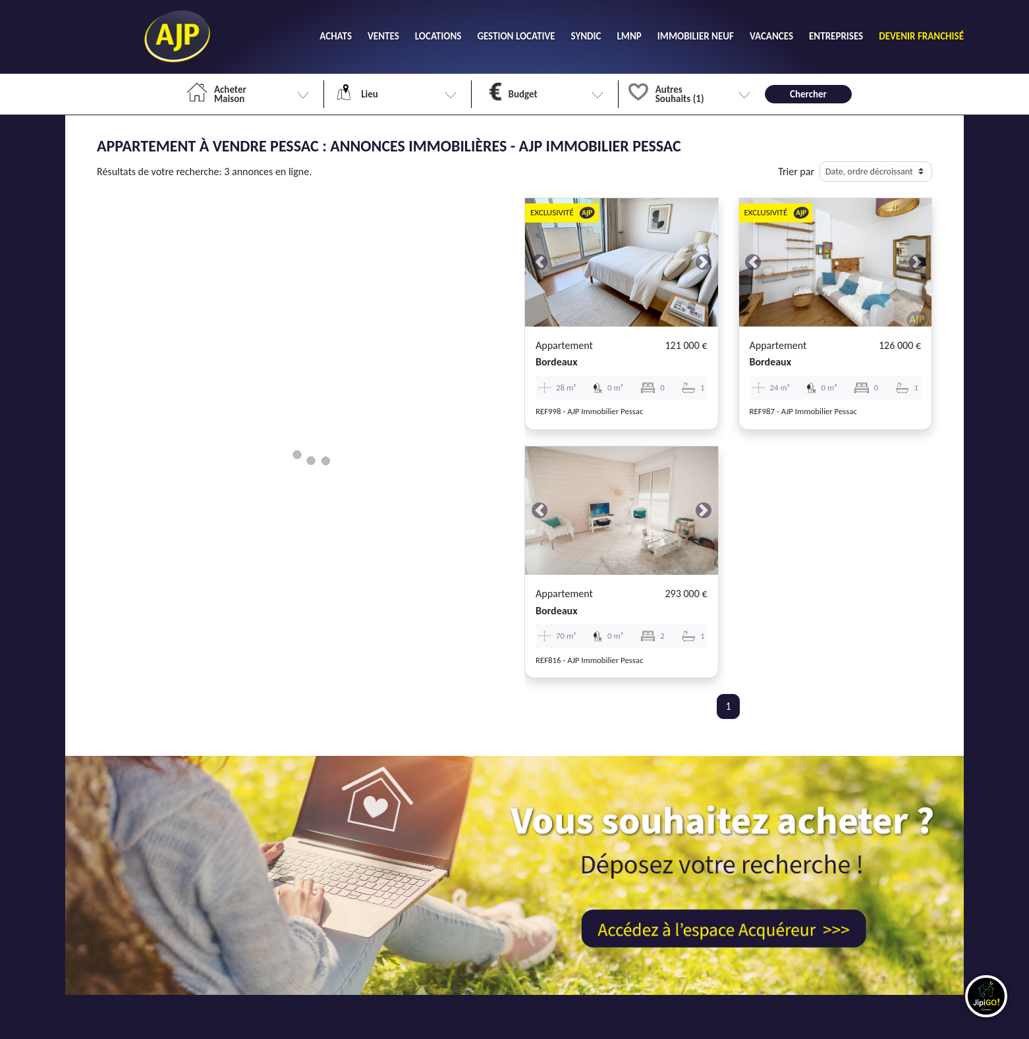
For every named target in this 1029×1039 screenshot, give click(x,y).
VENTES (383, 36)
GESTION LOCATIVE (516, 36)
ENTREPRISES (836, 36)
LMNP (629, 36)
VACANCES (771, 36)
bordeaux (557, 362)
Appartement (564, 345)
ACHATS (336, 36)
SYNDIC (586, 36)
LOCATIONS (438, 36)
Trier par (796, 171)
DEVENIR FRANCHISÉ (921, 36)
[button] (539, 262)
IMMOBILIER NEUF (695, 36)
